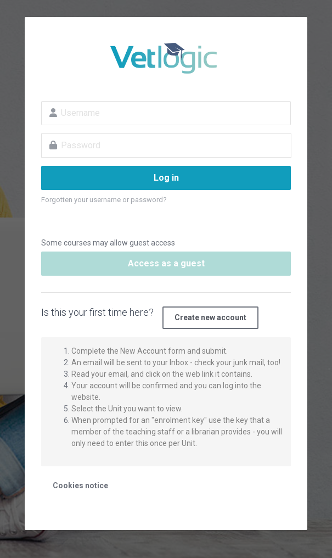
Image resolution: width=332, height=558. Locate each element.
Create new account (210, 317)
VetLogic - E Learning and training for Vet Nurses (166, 58)
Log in (166, 177)
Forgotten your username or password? (104, 200)
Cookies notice (80, 485)
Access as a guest (166, 263)
